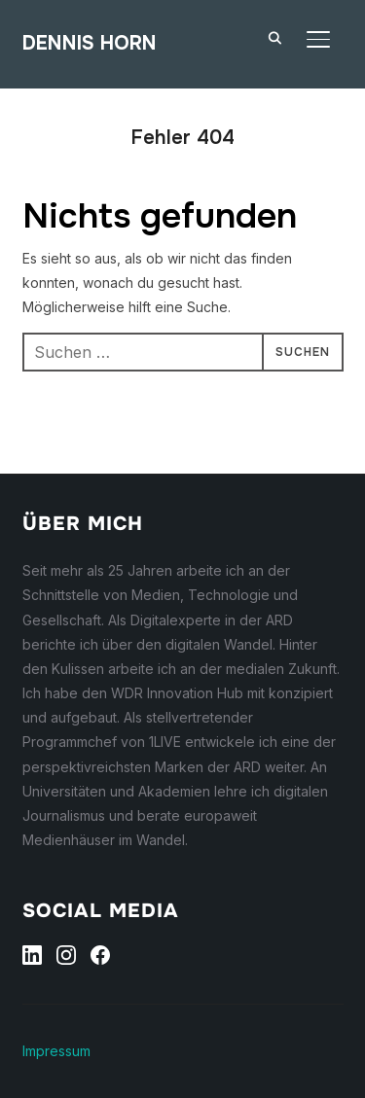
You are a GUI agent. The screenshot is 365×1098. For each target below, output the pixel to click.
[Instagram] (66, 955)
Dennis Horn (89, 43)
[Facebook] (100, 955)
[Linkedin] (32, 955)
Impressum (56, 1051)
